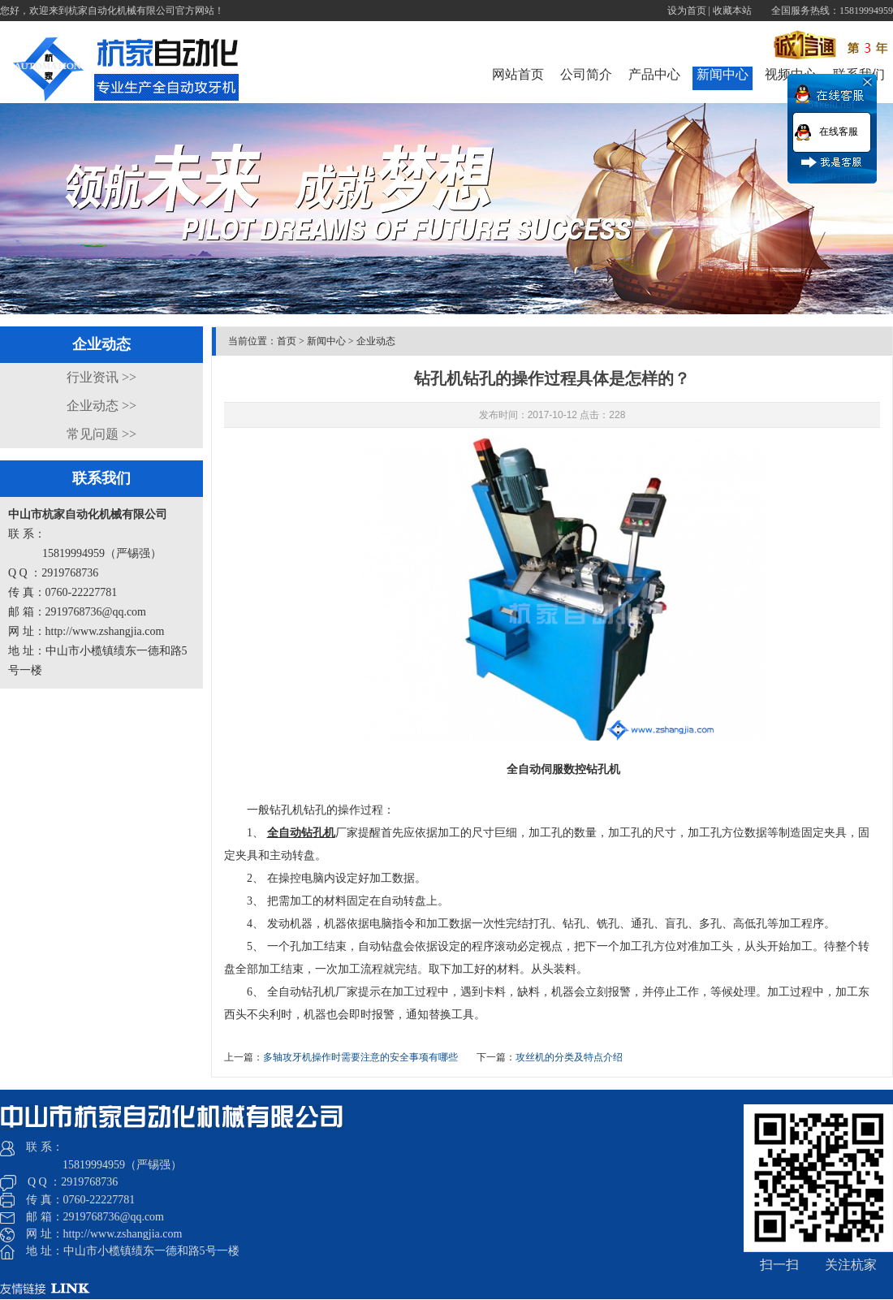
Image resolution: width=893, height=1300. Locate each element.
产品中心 (654, 74)
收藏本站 (732, 10)
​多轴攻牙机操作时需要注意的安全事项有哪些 (360, 1057)
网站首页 (518, 74)
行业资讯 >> (101, 377)
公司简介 (586, 74)
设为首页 (686, 10)
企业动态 (375, 341)
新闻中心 (722, 74)
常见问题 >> (101, 434)
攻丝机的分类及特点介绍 (569, 1057)
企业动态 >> (101, 405)
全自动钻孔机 (301, 833)
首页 (286, 341)
